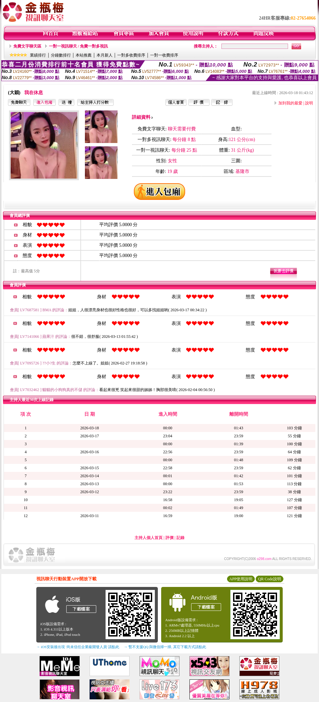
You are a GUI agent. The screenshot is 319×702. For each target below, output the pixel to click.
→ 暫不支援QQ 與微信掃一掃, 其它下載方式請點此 (165, 647)
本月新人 (105, 55)
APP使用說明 (240, 579)
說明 (309, 103)
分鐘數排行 (61, 55)
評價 (169, 537)
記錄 (180, 537)
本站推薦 (84, 55)
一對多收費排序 (131, 55)
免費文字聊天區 (27, 46)
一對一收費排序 (164, 55)
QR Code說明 (269, 579)
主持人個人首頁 (148, 537)
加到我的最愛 (290, 103)
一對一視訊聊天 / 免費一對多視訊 (78, 46)
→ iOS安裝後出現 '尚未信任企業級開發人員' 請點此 (77, 647)
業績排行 (38, 55)
